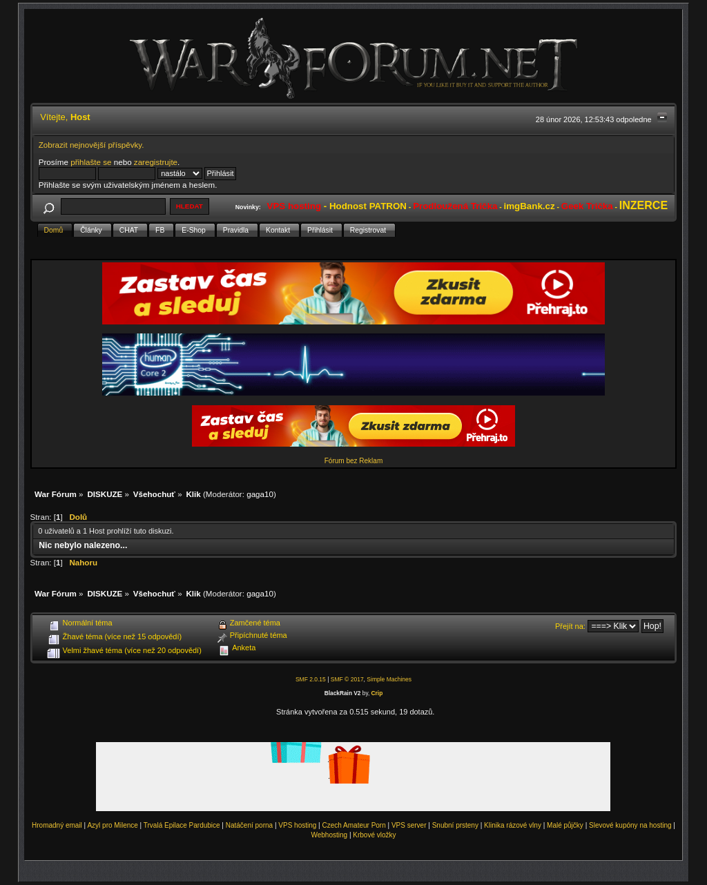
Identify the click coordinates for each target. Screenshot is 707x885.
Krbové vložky (374, 835)
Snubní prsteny (455, 825)
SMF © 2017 (347, 679)
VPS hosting (297, 825)
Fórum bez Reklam (353, 461)
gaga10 (259, 493)
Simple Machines (389, 679)
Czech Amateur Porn (354, 825)
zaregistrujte (155, 161)
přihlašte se (90, 161)
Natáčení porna (249, 825)
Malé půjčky (565, 825)
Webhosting (329, 835)
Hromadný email (57, 825)
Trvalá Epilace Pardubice (182, 825)
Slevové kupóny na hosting (630, 825)
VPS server (409, 825)
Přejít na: (570, 626)
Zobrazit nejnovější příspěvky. (91, 144)
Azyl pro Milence (112, 825)
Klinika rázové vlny (512, 825)
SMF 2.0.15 (311, 679)
